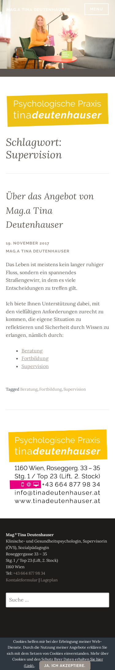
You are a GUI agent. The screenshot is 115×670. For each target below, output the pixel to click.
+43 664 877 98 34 (29, 573)
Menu (96, 9)
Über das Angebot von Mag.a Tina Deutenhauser (50, 210)
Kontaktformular (22, 580)
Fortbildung (34, 358)
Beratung (32, 351)
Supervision (35, 366)
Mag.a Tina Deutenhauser (38, 9)
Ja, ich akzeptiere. (65, 666)
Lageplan (49, 580)
